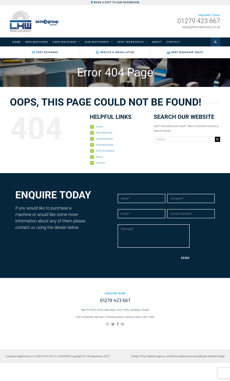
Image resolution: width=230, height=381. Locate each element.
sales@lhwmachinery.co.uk (201, 27)
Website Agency (156, 356)
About (99, 156)
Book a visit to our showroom (115, 2)
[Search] (217, 139)
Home (99, 126)
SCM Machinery (104, 144)
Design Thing (138, 356)
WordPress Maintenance (180, 356)
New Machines (104, 132)
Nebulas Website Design (211, 356)
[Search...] (184, 139)
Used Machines (104, 138)
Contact (100, 162)
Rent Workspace (105, 150)
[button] (215, 41)
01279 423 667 (198, 21)
